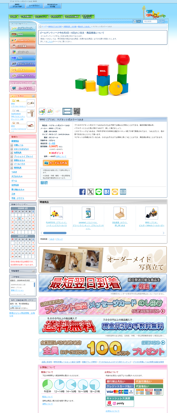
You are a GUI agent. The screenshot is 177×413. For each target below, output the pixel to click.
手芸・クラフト (17, 198)
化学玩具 (15, 185)
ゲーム (14, 181)
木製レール (18, 145)
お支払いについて (112, 411)
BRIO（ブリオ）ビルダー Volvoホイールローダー (151, 216)
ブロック (59, 239)
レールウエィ (34, 6)
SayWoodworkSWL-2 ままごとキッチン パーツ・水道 (18, 116)
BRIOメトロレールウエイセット (18, 128)
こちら (49, 41)
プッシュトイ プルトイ (23, 156)
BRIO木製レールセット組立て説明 (67, 362)
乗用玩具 (17, 168)
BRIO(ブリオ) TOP (55, 26)
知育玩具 (17, 152)
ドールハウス (19, 164)
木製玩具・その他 (70, 26)
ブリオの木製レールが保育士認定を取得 (148, 362)
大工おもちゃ (16, 176)
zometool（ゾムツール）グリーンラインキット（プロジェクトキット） (88, 218)
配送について (47, 397)
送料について (47, 404)
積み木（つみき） (84, 26)
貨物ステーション (17, 290)
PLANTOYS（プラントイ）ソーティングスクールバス (56, 216)
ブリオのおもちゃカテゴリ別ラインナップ (114, 362)
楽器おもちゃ (19, 160)
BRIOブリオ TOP (17, 5)
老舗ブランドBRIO (89, 362)
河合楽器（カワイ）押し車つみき (120, 216)
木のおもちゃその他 (52, 5)
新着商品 (15, 141)
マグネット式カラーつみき (102, 26)
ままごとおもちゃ (21, 149)
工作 (13, 194)
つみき (14, 172)
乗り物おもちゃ (17, 189)
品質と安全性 (47, 362)
